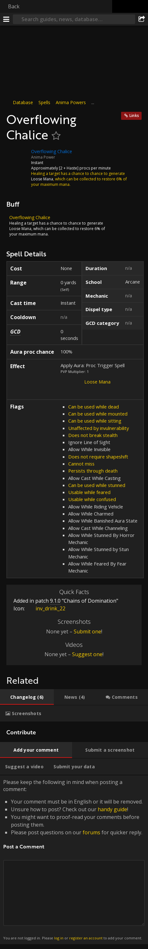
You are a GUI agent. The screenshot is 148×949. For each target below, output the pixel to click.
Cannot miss (81, 463)
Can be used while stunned (96, 485)
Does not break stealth (93, 435)
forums (91, 832)
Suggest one (87, 654)
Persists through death (93, 470)
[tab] (27, 697)
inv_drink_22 (45, 608)
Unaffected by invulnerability (98, 428)
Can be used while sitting (94, 420)
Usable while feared (89, 492)
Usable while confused (92, 499)
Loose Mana (97, 382)
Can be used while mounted (97, 413)
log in (58, 938)
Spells (44, 102)
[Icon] (17, 156)
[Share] (141, 19)
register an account (86, 938)
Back (14, 6)
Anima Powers (71, 102)
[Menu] (6, 19)
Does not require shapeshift (98, 456)
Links (134, 115)
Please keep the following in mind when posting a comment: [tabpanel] (74, 860)
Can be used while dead (93, 406)
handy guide (112, 809)
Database (23, 102)
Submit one (87, 631)
